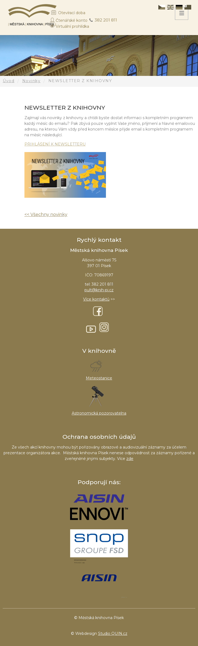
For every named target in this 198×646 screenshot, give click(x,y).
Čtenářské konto (71, 20)
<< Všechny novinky (45, 214)
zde (129, 458)
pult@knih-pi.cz (99, 290)
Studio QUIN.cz (112, 633)
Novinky (31, 80)
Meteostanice (99, 378)
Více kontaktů (96, 299)
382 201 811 (106, 20)
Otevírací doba (71, 12)
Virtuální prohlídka (72, 26)
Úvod (8, 80)
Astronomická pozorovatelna (99, 413)
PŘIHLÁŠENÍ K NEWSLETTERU (55, 144)
